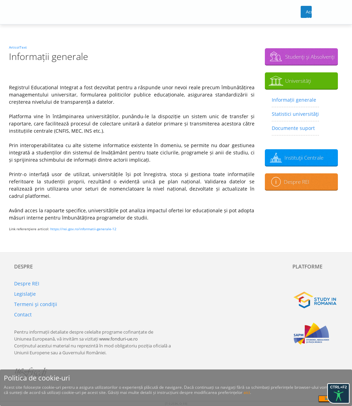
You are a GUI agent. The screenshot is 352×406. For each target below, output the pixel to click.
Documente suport (293, 128)
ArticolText (18, 47)
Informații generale (294, 100)
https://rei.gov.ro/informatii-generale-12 (83, 228)
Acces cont (309, 13)
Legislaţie (25, 294)
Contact (23, 314)
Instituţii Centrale (303, 157)
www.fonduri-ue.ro (118, 339)
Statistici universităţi (295, 114)
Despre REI (296, 181)
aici (247, 392)
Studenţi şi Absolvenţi (309, 56)
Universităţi (298, 80)
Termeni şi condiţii (35, 304)
